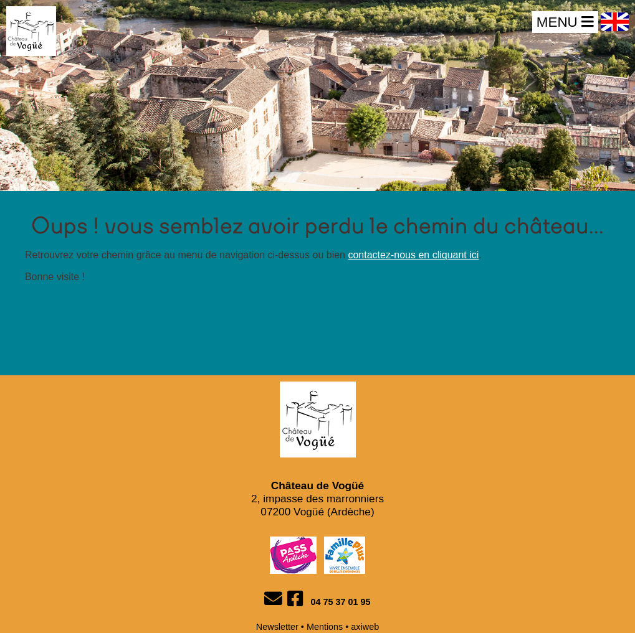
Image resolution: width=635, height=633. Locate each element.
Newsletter (277, 627)
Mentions (325, 627)
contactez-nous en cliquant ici (413, 255)
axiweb (365, 627)
